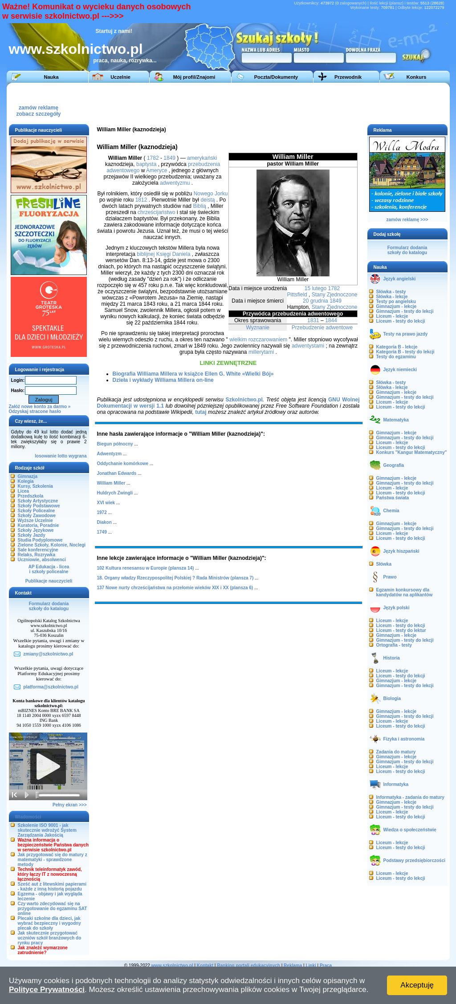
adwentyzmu (175, 183)
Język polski (396, 607)
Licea (23, 491)
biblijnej (146, 254)
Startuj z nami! (114, 31)
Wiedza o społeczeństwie (409, 829)
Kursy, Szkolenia (35, 486)
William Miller (111, 483)
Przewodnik (348, 77)
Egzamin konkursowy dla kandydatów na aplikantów (404, 592)
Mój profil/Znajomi (194, 77)
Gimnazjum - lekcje (396, 306)
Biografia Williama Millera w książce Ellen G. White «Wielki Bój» (193, 374)
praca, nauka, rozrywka (123, 60)
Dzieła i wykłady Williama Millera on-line (163, 380)
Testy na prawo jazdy (405, 334)
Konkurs (417, 77)
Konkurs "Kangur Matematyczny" (411, 452)
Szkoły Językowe (36, 530)
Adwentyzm (109, 453)
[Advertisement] (282, 103)
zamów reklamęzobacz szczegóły (38, 108)
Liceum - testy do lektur (401, 630)
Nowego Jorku (211, 193)
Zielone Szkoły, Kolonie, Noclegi (52, 544)
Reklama (293, 965)
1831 (313, 320)
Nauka (51, 77)
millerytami (261, 352)
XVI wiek (106, 502)
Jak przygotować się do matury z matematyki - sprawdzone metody (52, 859)
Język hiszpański (401, 551)
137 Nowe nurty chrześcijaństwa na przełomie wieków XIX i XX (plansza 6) (175, 587)
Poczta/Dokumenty (276, 77)
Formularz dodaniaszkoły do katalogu (49, 606)
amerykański (202, 158)
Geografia (393, 465)
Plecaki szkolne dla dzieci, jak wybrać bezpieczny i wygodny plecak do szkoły (49, 923)
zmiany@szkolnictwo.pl (48, 654)
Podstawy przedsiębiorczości (414, 860)
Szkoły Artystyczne (38, 500)
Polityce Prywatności (47, 989)
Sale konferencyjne (38, 549)
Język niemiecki (400, 369)
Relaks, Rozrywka (37, 554)
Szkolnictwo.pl (243, 400)
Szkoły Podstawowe (39, 505)
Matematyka (396, 419)
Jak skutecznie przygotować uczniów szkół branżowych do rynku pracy (49, 938)
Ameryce (156, 170)
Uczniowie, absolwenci (42, 559)
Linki (310, 965)
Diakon (104, 522)
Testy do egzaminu (396, 356)
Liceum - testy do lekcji (400, 321)
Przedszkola (31, 496)
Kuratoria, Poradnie (38, 525)
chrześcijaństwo (156, 212)
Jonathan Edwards (117, 473)
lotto (62, 455)
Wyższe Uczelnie (35, 520)
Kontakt (205, 965)
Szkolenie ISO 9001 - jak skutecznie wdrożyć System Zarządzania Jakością (47, 830)
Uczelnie (120, 77)
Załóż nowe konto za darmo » (40, 406)
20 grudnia (315, 301)
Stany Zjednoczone (335, 294)
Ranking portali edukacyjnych (248, 965)
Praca (326, 965)
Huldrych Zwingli (115, 492)
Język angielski (399, 278)
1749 (102, 532)
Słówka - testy (391, 291)
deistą (207, 200)
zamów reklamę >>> (407, 219)
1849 (336, 301)
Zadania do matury (396, 751)
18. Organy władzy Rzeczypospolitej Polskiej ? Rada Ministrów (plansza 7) (175, 577)
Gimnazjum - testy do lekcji (405, 311)
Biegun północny (115, 443)
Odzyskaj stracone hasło (35, 411)
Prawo (390, 577)
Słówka (383, 564)
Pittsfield (297, 294)
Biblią (199, 206)
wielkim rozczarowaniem (258, 339)
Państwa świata (392, 497)
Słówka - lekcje (392, 296)
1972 (102, 512)
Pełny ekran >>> (69, 804)
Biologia (392, 698)
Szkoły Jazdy (31, 535)
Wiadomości (28, 816)
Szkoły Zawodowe (37, 515)
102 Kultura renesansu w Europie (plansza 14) (145, 568)
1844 (331, 320)
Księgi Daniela (173, 254)
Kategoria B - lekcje (397, 346)
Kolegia (26, 481)
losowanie (45, 455)
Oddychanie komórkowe (123, 463)
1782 (334, 288)
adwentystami (308, 346)
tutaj (200, 412)
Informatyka (396, 784)
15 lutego (315, 288)
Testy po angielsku (396, 301)
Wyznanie (257, 327)
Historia (391, 658)
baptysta (146, 164)
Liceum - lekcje (392, 316)
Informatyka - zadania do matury (410, 797)
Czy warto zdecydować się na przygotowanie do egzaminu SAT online (52, 908)
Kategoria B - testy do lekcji (405, 351)
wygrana (78, 455)
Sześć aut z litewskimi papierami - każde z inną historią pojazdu (52, 886)
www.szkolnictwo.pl (76, 49)
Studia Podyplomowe (40, 540)
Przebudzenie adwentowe (322, 327)
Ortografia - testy (394, 645)
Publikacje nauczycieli (49, 581)
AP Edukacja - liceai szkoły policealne (48, 569)
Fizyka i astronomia (404, 739)
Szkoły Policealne (36, 510)
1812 (141, 200)
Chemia (391, 510)
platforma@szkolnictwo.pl (50, 686)
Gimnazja (27, 476)
